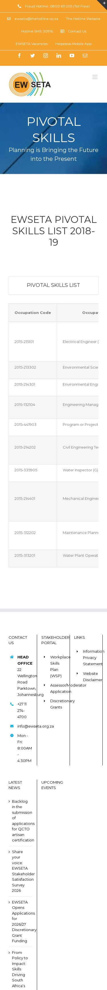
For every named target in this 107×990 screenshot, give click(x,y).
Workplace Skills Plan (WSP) (57, 666)
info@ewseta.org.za (25, 726)
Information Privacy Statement (90, 657)
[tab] (53, 285)
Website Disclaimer (90, 676)
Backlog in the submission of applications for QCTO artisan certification (21, 821)
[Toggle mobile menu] (95, 77)
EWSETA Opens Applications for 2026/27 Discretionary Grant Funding (21, 921)
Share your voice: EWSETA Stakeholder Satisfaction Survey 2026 (21, 871)
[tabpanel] (53, 435)
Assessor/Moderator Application (57, 688)
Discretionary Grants (57, 704)
